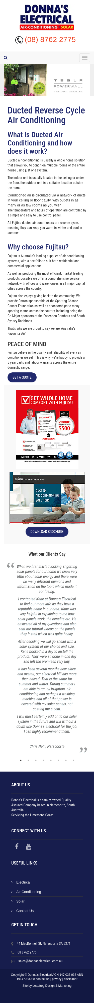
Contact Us (22, 911)
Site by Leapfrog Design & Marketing (47, 986)
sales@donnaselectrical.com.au (40, 961)
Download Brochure (47, 532)
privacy (56, 979)
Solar (18, 901)
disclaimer (70, 979)
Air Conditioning (26, 892)
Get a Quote (22, 377)
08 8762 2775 (27, 952)
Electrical (21, 882)
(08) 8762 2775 (50, 39)
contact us (43, 979)
